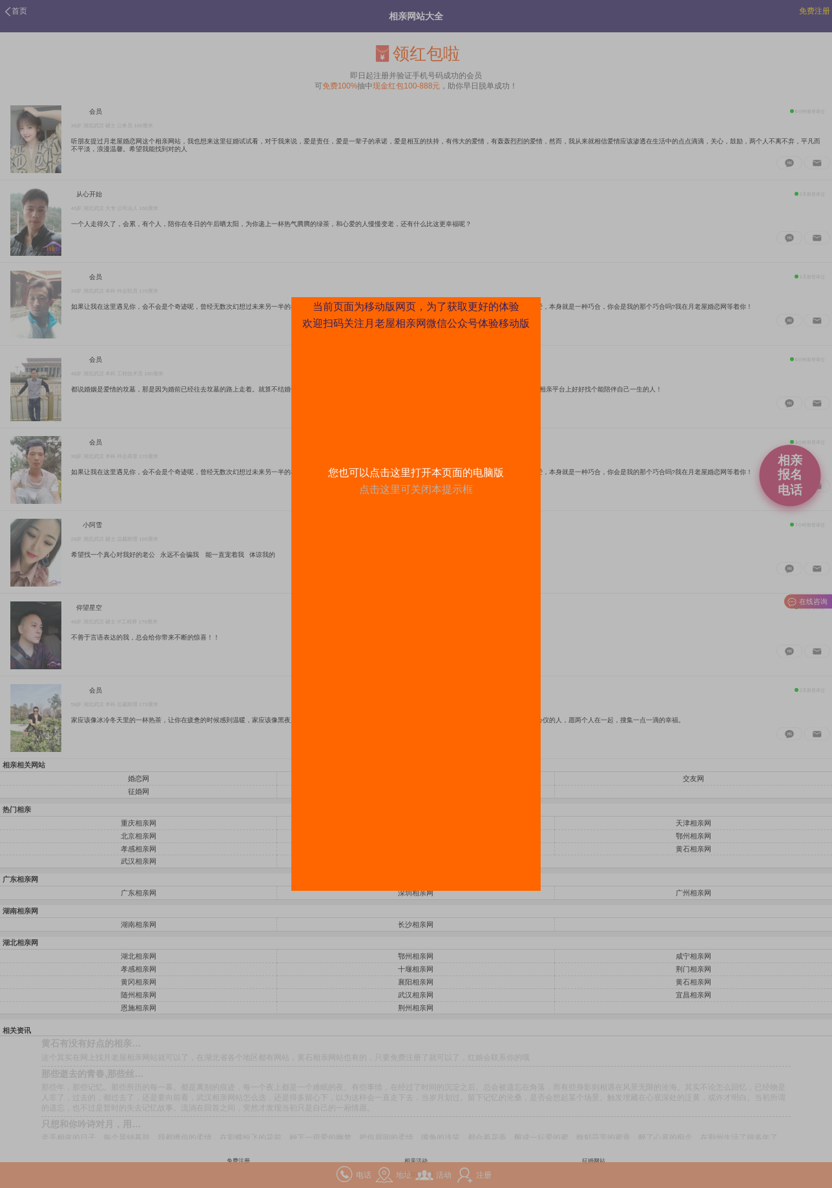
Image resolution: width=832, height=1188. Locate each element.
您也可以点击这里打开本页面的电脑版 (416, 472)
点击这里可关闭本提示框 (416, 489)
